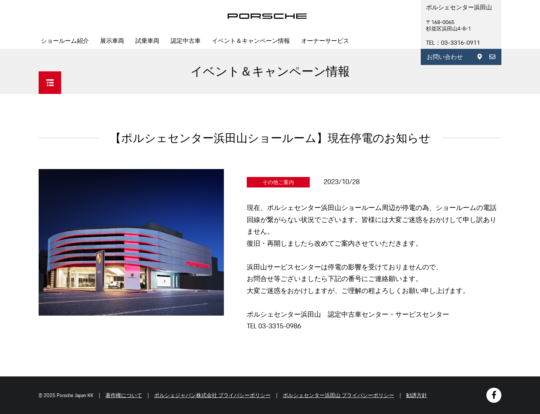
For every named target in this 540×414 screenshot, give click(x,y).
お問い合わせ (445, 57)
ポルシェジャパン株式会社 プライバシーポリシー (212, 395)
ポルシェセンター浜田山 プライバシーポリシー (338, 395)
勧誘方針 (416, 395)
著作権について (123, 395)
